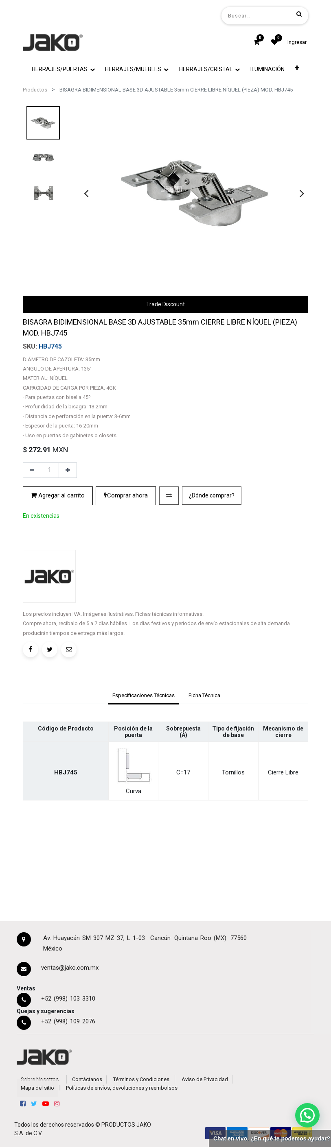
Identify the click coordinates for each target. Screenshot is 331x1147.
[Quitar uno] (32, 470)
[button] (297, 68)
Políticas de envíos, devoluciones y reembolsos (122, 1088)
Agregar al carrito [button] (58, 495)
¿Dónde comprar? (212, 495)
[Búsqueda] (299, 14)
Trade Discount (165, 304)
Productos (35, 90)
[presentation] (86, 193)
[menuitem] (267, 69)
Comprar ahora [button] (126, 495)
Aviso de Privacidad (205, 1079)
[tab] (143, 695)
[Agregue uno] (68, 470)
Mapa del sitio (37, 1088)
